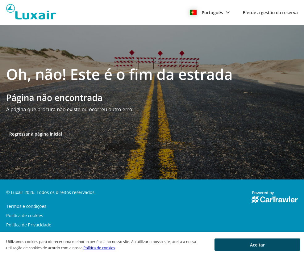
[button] (210, 12)
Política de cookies (99, 248)
